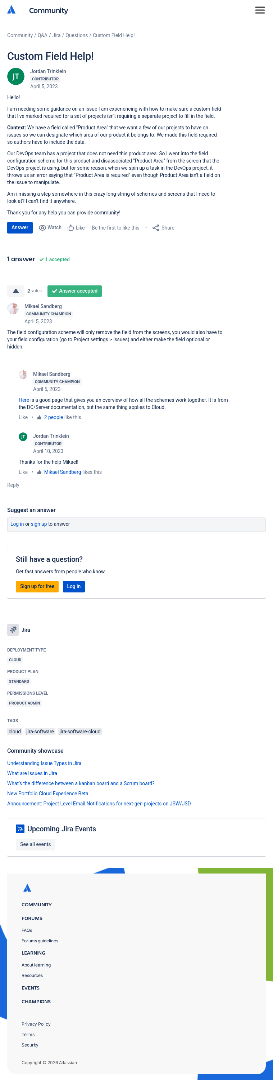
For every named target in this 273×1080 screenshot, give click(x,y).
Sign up (39, 524)
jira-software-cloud (79, 731)
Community (48, 10)
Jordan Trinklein (48, 71)
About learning (36, 965)
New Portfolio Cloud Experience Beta (47, 793)
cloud (15, 731)
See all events (35, 844)
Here (24, 400)
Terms (28, 1034)
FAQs (27, 930)
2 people (53, 417)
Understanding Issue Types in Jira (44, 763)
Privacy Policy (36, 1024)
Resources (32, 975)
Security (30, 1045)
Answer (20, 227)
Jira (57, 35)
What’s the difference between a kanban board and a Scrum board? (81, 783)
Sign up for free (37, 586)
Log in (17, 524)
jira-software (40, 731)
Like (23, 417)
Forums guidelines (40, 940)
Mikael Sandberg (43, 306)
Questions (76, 35)
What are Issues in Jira (32, 773)
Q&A (42, 35)
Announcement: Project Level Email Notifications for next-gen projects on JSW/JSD (99, 803)
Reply (13, 485)
